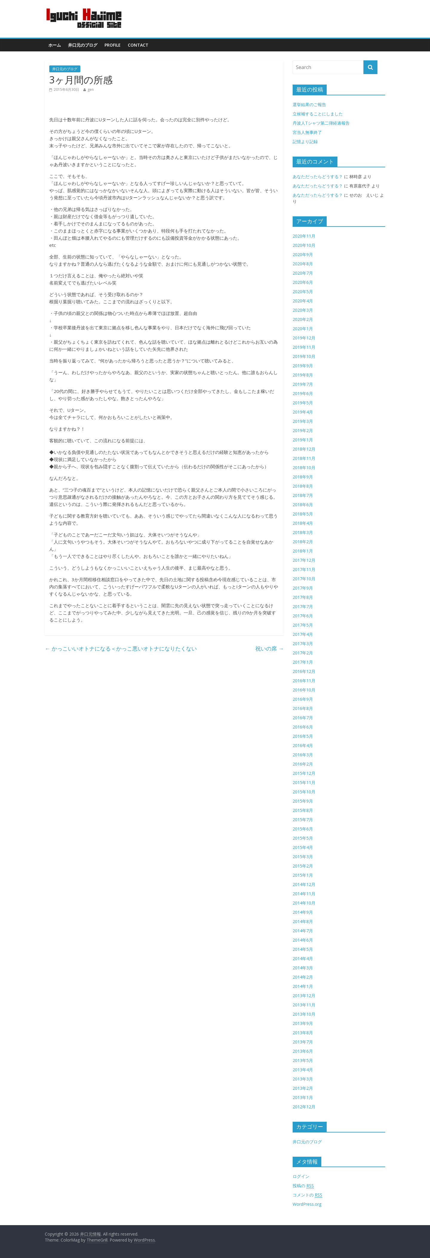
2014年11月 (304, 893)
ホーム (54, 45)
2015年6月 (303, 829)
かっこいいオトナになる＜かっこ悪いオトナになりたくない (121, 648)
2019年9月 (303, 365)
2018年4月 (303, 523)
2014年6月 (303, 940)
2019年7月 (303, 384)
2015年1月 (303, 875)
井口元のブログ (82, 45)
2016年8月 (303, 708)
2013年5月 (303, 1060)
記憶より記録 (305, 141)
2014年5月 (303, 949)
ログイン (301, 1176)
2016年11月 (304, 680)
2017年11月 (304, 569)
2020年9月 (303, 254)
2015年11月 (304, 782)
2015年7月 (303, 819)
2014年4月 (303, 958)
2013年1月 (303, 1097)
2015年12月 (304, 773)
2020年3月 (303, 310)
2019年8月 (303, 375)
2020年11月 (304, 236)
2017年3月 (303, 643)
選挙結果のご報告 (309, 104)
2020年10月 (304, 245)
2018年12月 (304, 449)
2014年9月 (303, 912)
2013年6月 (303, 1051)
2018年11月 (304, 458)
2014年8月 (303, 921)
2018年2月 (303, 541)
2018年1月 (303, 551)
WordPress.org (307, 1204)
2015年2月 (303, 866)
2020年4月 (303, 301)
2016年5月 (303, 736)
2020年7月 (303, 273)
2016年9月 (303, 699)
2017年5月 (303, 625)
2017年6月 (303, 616)
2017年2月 (303, 653)
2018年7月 (303, 495)
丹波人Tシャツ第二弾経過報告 (321, 123)
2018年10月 (304, 467)
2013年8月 (303, 1032)
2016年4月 (303, 745)
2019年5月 (303, 402)
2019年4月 (303, 412)
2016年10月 (304, 690)
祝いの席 (269, 648)
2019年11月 (304, 347)
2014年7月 (303, 930)
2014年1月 (303, 986)
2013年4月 (303, 1069)
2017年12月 (304, 560)
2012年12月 (304, 1106)
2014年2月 (303, 977)
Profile (113, 45)
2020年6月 (303, 282)
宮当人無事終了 (307, 132)
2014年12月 (304, 884)
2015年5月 (303, 838)
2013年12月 (304, 995)
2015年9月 (303, 801)
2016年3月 (303, 754)
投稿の (303, 1186)
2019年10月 (304, 356)
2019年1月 (303, 440)
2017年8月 (303, 597)
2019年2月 (303, 430)
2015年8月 (303, 810)
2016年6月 (303, 727)
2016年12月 (304, 671)
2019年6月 (303, 393)
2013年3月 (303, 1079)
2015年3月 (303, 856)
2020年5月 (303, 291)
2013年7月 (303, 1042)
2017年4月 (303, 634)
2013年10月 (304, 1014)
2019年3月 (303, 421)
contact (138, 45)
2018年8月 (303, 486)
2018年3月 (303, 532)
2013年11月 (304, 1005)
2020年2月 (303, 319)
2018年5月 (303, 514)
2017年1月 (303, 662)
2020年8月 (303, 264)
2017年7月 (303, 606)
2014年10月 (304, 903)
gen (90, 89)
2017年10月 (304, 578)
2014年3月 (303, 968)
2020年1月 (303, 328)
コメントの (307, 1195)
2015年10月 (304, 792)
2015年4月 (303, 847)
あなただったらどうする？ (318, 176)
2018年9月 (303, 477)
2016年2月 (303, 764)
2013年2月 (303, 1088)
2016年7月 (303, 717)
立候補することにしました (318, 114)
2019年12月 (304, 338)
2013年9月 (303, 1023)
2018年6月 (303, 504)
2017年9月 (303, 588)
